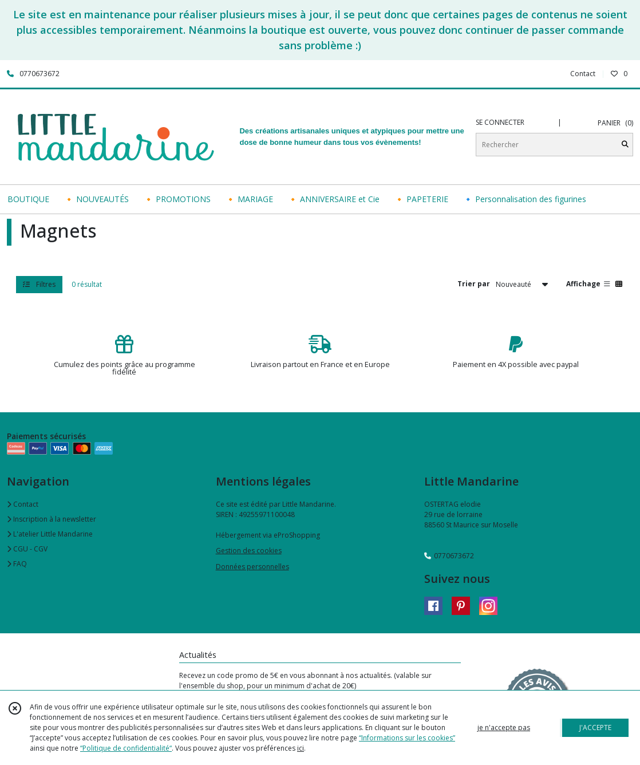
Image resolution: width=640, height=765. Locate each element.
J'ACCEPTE (595, 727)
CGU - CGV (27, 549)
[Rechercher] (625, 144)
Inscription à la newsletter (51, 519)
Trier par (473, 284)
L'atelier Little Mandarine (50, 534)
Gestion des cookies (249, 550)
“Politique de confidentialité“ (126, 748)
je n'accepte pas (503, 727)
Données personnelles (252, 566)
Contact (582, 73)
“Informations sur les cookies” (407, 738)
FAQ (17, 564)
